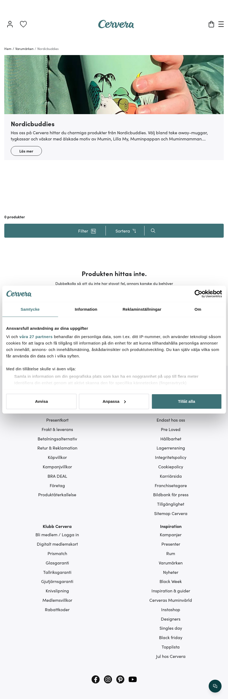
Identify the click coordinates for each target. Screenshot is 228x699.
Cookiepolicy (170, 466)
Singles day (171, 628)
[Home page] (116, 26)
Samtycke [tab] (30, 309)
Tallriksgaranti (57, 572)
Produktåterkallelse (57, 494)
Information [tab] (86, 309)
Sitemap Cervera (170, 513)
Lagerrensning (171, 448)
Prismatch (57, 553)
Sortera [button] (126, 231)
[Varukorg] (211, 24)
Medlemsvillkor (57, 600)
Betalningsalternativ (57, 438)
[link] (23, 24)
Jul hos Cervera (171, 656)
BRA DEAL (57, 476)
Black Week (171, 581)
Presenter (170, 544)
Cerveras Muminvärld (170, 600)
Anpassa (114, 401)
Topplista (171, 647)
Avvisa (41, 401)
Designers (170, 619)
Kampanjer (171, 534)
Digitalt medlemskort (57, 544)
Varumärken (171, 563)
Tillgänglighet (170, 504)
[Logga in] (10, 24)
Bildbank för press (171, 494)
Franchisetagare (171, 485)
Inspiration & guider (170, 590)
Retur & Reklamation (57, 448)
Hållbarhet (170, 438)
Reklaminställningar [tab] (141, 309)
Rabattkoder (57, 609)
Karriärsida (171, 476)
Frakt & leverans (57, 429)
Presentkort (57, 420)
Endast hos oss (171, 420)
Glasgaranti (57, 563)
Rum (170, 553)
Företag (57, 485)
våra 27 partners (36, 336)
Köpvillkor (57, 457)
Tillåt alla (186, 401)
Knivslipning (57, 590)
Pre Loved (170, 429)
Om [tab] (197, 309)
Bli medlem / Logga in (57, 534)
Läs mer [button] (26, 151)
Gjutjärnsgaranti (57, 581)
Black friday (170, 637)
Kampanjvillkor (57, 466)
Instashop (170, 609)
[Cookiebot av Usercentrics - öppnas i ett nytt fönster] (198, 294)
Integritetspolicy (170, 457)
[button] (87, 231)
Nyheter (170, 572)
